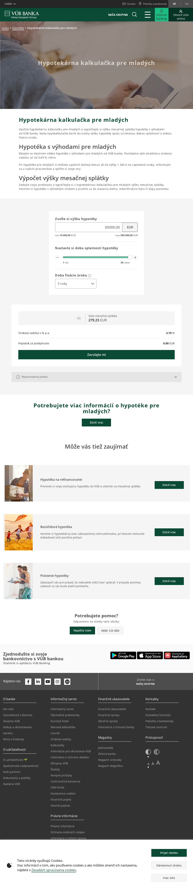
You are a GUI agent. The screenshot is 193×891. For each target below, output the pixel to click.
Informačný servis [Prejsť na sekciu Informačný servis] (62, 709)
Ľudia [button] (8, 3)
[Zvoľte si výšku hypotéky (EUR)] (88, 227)
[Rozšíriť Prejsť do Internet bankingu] (161, 14)
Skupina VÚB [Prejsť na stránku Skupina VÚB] (11, 721)
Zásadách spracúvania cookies (53, 870)
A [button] (148, 764)
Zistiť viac (96, 422)
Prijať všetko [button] (169, 853)
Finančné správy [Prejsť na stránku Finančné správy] (108, 715)
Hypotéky (18, 28)
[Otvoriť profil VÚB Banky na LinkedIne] (38, 682)
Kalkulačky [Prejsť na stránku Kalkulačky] (57, 745)
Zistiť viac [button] (169, 485)
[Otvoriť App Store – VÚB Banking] (150, 655)
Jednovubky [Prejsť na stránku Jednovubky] (105, 748)
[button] (134, 14)
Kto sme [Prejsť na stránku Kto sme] (8, 709)
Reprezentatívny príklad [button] (31, 377)
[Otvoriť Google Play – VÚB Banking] (123, 655)
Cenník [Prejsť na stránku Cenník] (55, 733)
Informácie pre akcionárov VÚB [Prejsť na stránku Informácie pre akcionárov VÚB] (71, 751)
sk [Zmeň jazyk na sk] (174, 3)
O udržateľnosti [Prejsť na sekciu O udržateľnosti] (15, 760)
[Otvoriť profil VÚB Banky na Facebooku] (28, 682)
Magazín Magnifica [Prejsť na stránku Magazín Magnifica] (110, 766)
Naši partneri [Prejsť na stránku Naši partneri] (11, 772)
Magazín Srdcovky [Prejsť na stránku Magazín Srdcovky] (110, 760)
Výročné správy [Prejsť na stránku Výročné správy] (108, 721)
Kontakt (128, 3)
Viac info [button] (169, 878)
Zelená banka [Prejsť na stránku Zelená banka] (107, 754)
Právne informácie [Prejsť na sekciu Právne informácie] (62, 826)
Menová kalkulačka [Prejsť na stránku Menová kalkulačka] (63, 727)
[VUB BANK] (22, 14)
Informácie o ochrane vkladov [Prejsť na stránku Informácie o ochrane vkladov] (70, 757)
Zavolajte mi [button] (96, 355)
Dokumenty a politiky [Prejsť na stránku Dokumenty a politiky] (16, 778)
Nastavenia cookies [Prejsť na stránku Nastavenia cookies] (63, 793)
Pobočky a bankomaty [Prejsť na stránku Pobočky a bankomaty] (159, 721)
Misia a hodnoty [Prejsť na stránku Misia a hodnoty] (13, 739)
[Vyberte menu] (129, 227)
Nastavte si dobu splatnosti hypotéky (86, 248)
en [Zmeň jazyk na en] (186, 3)
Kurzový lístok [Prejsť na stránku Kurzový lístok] (60, 721)
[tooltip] (89, 275)
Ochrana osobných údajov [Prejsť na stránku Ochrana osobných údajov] (68, 832)
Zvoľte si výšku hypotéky (76, 219)
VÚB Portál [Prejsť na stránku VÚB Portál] (57, 787)
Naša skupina (118, 15)
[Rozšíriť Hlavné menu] (147, 14)
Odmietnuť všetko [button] (169, 865)
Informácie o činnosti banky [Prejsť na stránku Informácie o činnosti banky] (116, 727)
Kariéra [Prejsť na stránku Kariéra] (8, 733)
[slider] (130, 257)
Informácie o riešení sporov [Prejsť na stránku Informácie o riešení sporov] (68, 838)
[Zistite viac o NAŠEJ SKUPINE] (144, 684)
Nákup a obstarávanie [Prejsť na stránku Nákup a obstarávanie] (17, 727)
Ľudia (5, 28)
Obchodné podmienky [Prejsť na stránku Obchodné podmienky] (65, 715)
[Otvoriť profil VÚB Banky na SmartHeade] (67, 682)
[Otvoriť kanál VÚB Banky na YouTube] (48, 682)
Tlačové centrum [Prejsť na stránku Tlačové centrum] (156, 727)
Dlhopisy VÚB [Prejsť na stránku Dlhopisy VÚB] (59, 763)
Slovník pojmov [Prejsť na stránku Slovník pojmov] (60, 805)
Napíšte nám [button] (82, 630)
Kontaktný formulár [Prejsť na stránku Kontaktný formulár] (158, 715)
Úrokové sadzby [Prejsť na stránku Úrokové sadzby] (61, 739)
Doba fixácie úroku (73, 275)
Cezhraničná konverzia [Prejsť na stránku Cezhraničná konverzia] (65, 781)
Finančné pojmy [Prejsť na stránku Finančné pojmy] (61, 799)
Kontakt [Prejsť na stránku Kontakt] (150, 709)
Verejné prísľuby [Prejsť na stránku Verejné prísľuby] (61, 775)
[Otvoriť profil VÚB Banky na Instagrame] (57, 682)
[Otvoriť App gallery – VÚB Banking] (177, 655)
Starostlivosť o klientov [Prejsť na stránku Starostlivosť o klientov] (17, 715)
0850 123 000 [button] (110, 630)
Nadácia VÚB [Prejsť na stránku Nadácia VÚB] (11, 784)
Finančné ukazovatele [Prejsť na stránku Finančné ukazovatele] (112, 709)
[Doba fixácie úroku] (75, 284)
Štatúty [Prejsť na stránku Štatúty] (55, 769)
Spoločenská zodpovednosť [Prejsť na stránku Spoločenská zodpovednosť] (20, 766)
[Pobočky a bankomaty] (152, 4)
